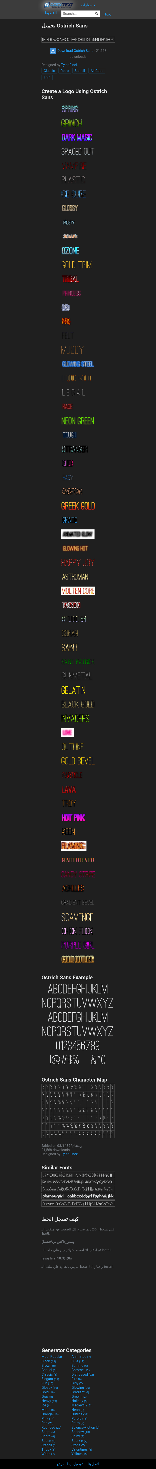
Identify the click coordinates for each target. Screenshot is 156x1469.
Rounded (51, 1427)
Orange (50, 1414)
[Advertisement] (20, 87)
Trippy (48, 1449)
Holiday (79, 1401)
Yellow (79, 1454)
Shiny (77, 1436)
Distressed (82, 1374)
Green (79, 1396)
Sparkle (79, 1441)
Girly (77, 1383)
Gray (47, 1396)
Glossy (49, 1387)
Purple (79, 1418)
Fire (76, 1379)
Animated (81, 1357)
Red (47, 1423)
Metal (48, 1410)
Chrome (80, 1370)
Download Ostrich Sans (71, 51)
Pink (47, 1418)
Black (48, 1361)
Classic (49, 71)
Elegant (50, 1379)
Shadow (80, 1432)
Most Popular (51, 1357)
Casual (48, 1370)
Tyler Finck (69, 65)
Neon (77, 1410)
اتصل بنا (93, 1464)
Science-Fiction (85, 1427)
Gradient (80, 1392)
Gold (48, 1392)
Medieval (81, 1405)
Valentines (81, 1449)
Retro (65, 71)
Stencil (80, 71)
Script (48, 1432)
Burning (79, 1365)
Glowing (80, 1387)
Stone (78, 1445)
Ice (45, 1405)
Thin (47, 77)
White (48, 1454)
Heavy (49, 1401)
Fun (47, 1383)
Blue (77, 1361)
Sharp (48, 1436)
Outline (79, 1414)
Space (48, 1441)
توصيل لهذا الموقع (70, 1464)
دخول (107, 14)
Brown (48, 1365)
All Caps (97, 71)
